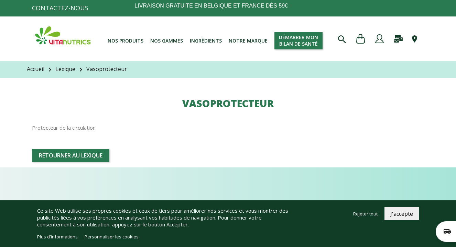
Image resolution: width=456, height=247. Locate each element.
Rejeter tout (365, 214)
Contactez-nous (60, 8)
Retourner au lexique (70, 155)
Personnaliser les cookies (112, 237)
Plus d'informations (57, 237)
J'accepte (401, 213)
